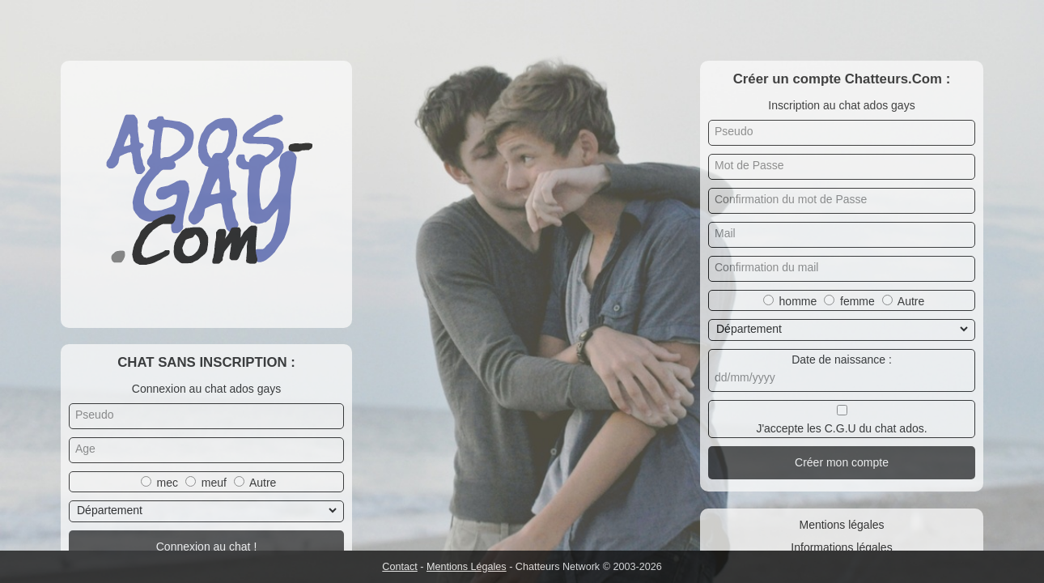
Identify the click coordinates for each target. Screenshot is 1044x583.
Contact (399, 566)
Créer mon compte (842, 462)
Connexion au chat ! (206, 546)
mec (167, 482)
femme (857, 301)
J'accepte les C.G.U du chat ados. (841, 428)
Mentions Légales (467, 566)
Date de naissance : (841, 359)
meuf (214, 482)
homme (798, 301)
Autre (262, 482)
